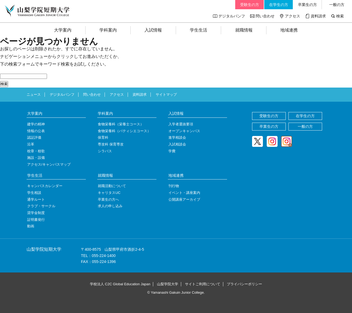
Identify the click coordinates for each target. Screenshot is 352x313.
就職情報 (244, 30)
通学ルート (36, 199)
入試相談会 (177, 144)
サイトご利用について (202, 284)
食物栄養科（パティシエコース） (124, 131)
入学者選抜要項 (180, 124)
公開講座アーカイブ (184, 199)
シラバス (105, 151)
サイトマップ (166, 94)
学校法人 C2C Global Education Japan (120, 284)
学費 (171, 151)
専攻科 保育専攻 (111, 144)
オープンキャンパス (184, 131)
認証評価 (34, 137)
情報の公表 (36, 131)
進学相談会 (177, 137)
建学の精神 (36, 124)
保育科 (103, 137)
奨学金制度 (36, 213)
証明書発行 (36, 220)
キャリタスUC (109, 193)
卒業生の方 (307, 4)
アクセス (292, 16)
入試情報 (153, 30)
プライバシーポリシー (244, 284)
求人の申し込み (110, 206)
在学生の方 (278, 4)
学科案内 (108, 30)
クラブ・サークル (41, 206)
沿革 (30, 144)
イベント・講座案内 (184, 193)
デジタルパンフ (231, 16)
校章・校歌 (36, 151)
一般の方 (336, 4)
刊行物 (173, 186)
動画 (30, 226)
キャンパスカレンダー (44, 186)
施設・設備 (36, 158)
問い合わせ (265, 16)
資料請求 (318, 16)
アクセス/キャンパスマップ (49, 164)
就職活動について (112, 186)
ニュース (34, 94)
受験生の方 (249, 4)
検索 (340, 16)
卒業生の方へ (108, 199)
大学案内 (62, 30)
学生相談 (34, 193)
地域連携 (289, 30)
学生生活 (198, 30)
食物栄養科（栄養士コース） (121, 124)
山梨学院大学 (167, 284)
